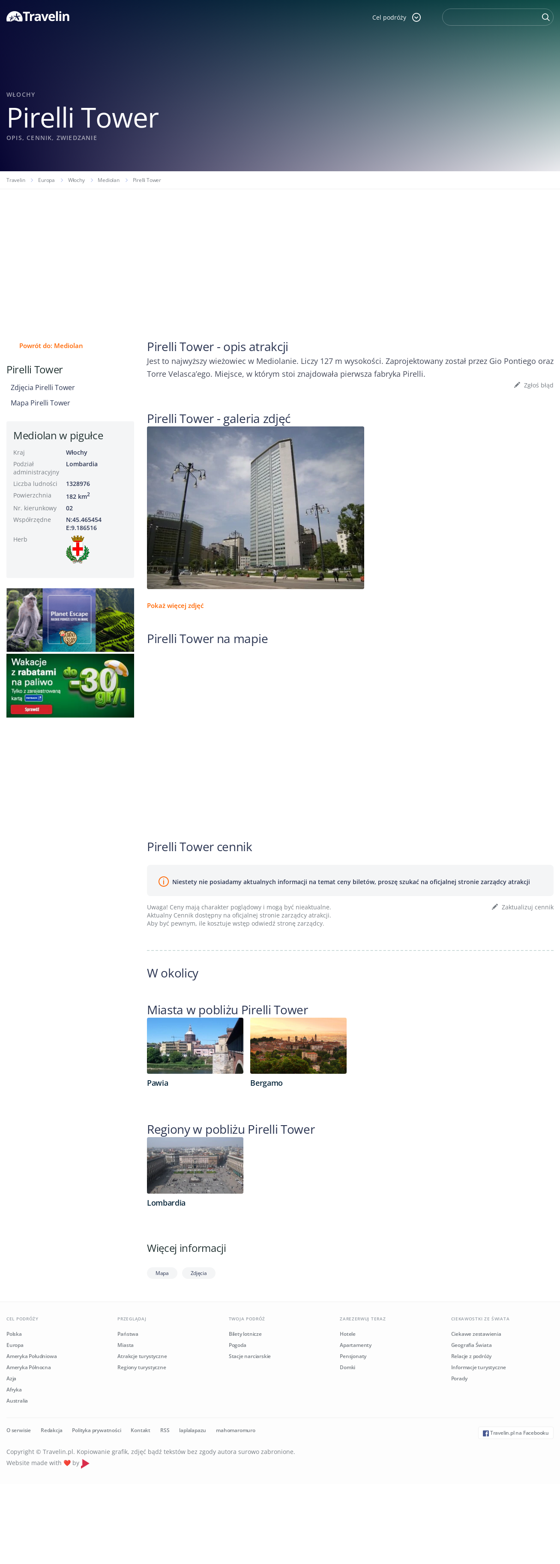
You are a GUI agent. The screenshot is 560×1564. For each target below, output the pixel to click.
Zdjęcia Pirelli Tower (43, 387)
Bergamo (266, 1083)
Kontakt (140, 1430)
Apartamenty (355, 1345)
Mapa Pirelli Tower (40, 403)
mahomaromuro (235, 1430)
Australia (17, 1400)
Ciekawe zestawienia (476, 1334)
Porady (459, 1378)
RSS (164, 1430)
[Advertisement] (280, 253)
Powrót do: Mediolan (51, 345)
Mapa (162, 1273)
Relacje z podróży (471, 1356)
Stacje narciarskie (250, 1356)
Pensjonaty (353, 1356)
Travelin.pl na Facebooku (516, 1432)
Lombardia (82, 464)
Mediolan (108, 180)
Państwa (127, 1334)
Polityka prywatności (96, 1430)
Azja (11, 1378)
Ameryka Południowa (31, 1356)
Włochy (76, 180)
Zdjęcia (199, 1273)
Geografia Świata (471, 1345)
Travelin (15, 180)
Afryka (14, 1389)
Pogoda (237, 1345)
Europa (46, 180)
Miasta (125, 1345)
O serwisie (18, 1430)
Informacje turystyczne (478, 1367)
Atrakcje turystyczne (142, 1356)
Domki (347, 1367)
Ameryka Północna (28, 1367)
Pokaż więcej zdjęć (175, 605)
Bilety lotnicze (245, 1334)
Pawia (157, 1083)
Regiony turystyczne (141, 1367)
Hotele (348, 1334)
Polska (14, 1334)
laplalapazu (192, 1430)
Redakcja (51, 1430)
